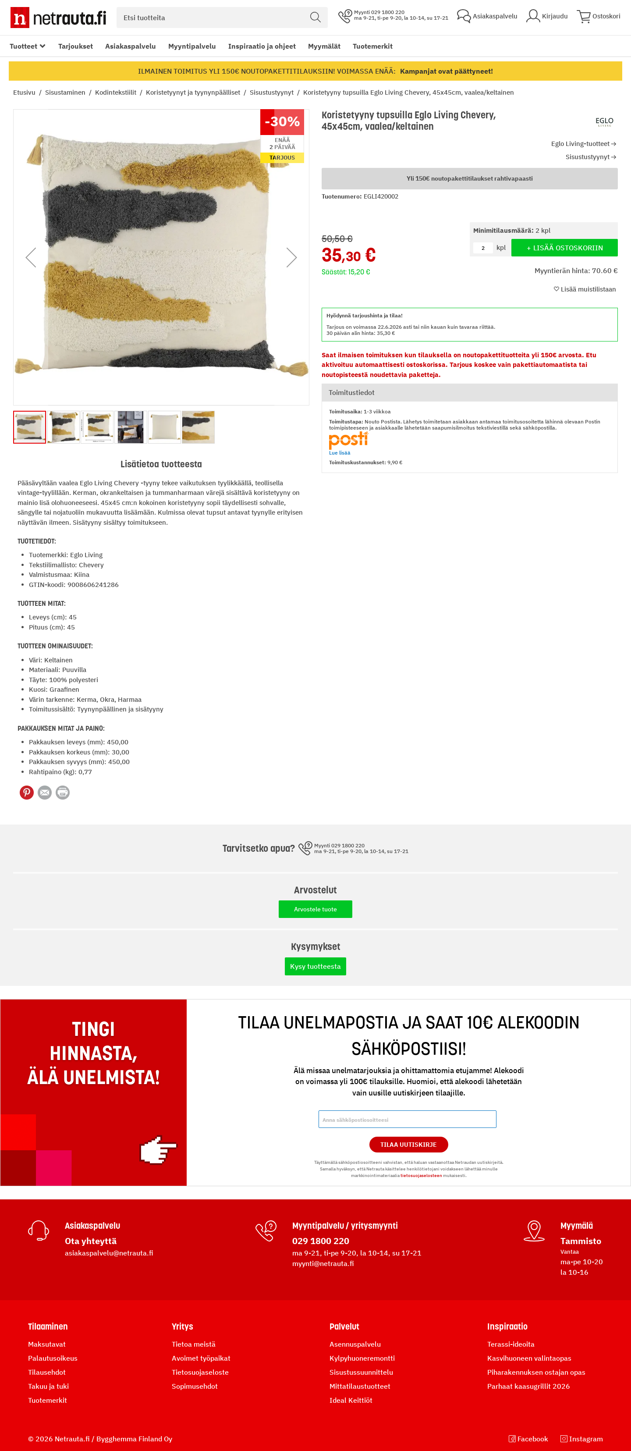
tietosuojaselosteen (421, 1175)
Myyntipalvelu (192, 46)
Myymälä (576, 1225)
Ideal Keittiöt (351, 1400)
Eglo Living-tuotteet (580, 143)
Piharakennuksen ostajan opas (536, 1372)
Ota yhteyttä (91, 1241)
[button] (30, 257)
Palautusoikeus (53, 1358)
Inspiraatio (507, 1326)
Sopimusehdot (195, 1386)
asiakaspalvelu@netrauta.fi (109, 1252)
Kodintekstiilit (116, 92)
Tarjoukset (75, 46)
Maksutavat (47, 1344)
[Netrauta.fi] (58, 17)
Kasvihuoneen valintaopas (529, 1358)
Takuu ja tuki (48, 1386)
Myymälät (324, 46)
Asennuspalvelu (355, 1344)
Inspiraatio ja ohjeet (262, 46)
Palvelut (344, 1326)
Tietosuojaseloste (200, 1372)
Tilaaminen (48, 1326)
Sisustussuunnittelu (361, 1372)
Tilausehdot (47, 1372)
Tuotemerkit (373, 46)
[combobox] (222, 17)
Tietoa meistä (194, 1344)
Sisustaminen (66, 92)
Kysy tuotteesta (315, 966)
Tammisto (580, 1241)
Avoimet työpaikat (201, 1358)
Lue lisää (340, 452)
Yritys (182, 1326)
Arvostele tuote (315, 909)
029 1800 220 (320, 1241)
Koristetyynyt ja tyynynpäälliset (194, 92)
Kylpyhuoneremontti (362, 1358)
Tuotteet (23, 46)
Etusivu (25, 92)
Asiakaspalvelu (130, 46)
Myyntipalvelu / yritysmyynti (345, 1225)
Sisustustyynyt (272, 92)
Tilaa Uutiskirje (408, 1145)
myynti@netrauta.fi (323, 1263)
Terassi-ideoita (511, 1344)
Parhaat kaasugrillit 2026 (528, 1386)
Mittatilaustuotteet (360, 1386)
